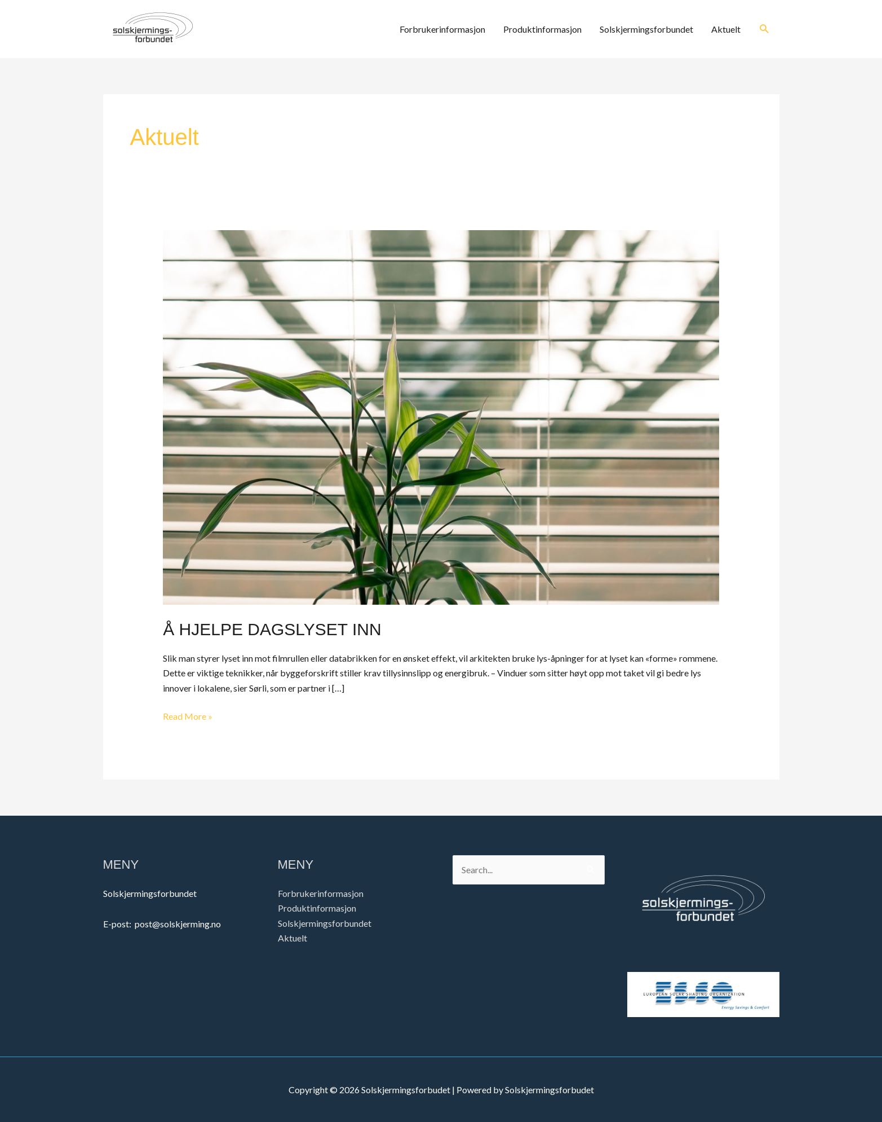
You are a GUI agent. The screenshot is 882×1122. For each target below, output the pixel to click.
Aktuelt (726, 29)
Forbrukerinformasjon (442, 29)
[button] (764, 29)
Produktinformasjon (542, 29)
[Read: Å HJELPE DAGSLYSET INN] (441, 416)
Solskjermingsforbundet (646, 29)
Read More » (187, 715)
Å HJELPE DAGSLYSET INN (272, 629)
